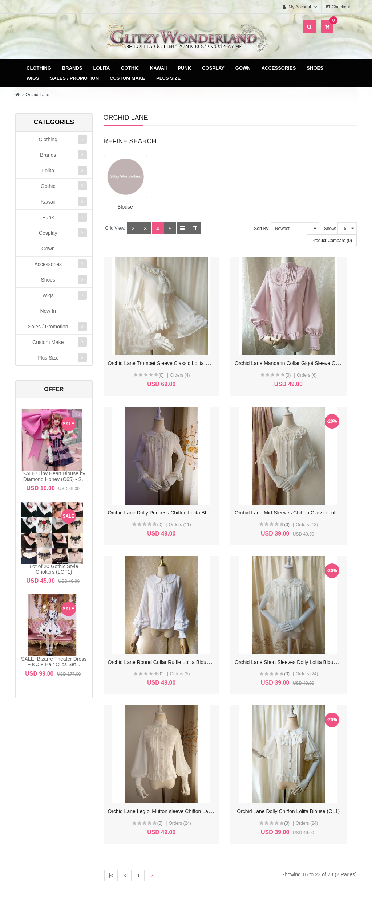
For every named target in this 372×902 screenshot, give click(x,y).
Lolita (101, 68)
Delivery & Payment (232, 750)
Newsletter (143, 784)
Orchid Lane (37, 94)
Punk (184, 68)
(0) (142, 354)
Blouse (125, 207)
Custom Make (127, 78)
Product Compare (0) (331, 240)
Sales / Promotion (74, 78)
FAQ (232, 784)
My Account (142, 750)
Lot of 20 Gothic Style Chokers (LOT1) (53, 569)
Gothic (130, 68)
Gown (243, 68)
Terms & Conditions (232, 761)
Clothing (39, 68)
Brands (72, 68)
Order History (143, 761)
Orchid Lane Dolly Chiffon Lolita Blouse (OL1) (247, 599)
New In (48, 311)
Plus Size (168, 78)
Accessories (279, 68)
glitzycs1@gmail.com (62, 817)
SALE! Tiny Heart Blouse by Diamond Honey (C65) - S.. (54, 476)
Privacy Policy (232, 773)
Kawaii (158, 68)
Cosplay (213, 68)
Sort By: (262, 228)
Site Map (322, 750)
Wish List (142, 773)
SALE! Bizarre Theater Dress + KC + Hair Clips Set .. (53, 661)
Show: (330, 228)
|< (111, 664)
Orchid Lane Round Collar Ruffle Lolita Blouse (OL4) (255, 471)
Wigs (33, 78)
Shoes (315, 68)
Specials (322, 761)
